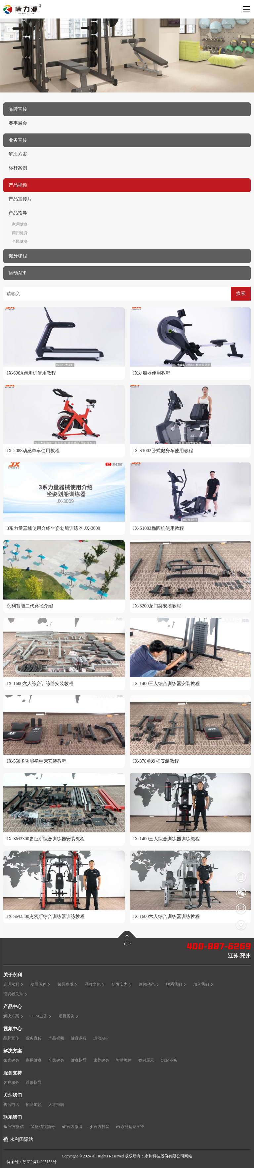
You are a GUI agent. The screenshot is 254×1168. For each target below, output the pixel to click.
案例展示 (146, 1060)
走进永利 (13, 984)
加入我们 (203, 984)
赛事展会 (18, 123)
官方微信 (13, 1126)
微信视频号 (42, 1126)
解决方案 (18, 154)
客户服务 (11, 1082)
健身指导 (79, 1060)
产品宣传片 (20, 199)
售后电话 (11, 1104)
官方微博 (72, 1126)
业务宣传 (34, 1038)
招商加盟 (34, 1104)
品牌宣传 (11, 1038)
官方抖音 (99, 1126)
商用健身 (20, 233)
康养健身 (101, 1060)
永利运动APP (130, 1126)
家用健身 (20, 224)
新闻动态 (149, 984)
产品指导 (18, 212)
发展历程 (40, 984)
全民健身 (20, 241)
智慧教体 (124, 1060)
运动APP (100, 1038)
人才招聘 (56, 1104)
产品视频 (56, 1038)
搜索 (240, 293)
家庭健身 (11, 1060)
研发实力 (122, 984)
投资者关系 (15, 994)
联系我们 (176, 984)
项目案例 (69, 1016)
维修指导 (34, 1082)
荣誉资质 (68, 984)
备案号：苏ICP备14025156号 (32, 1161)
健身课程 (79, 1038)
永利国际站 (21, 1139)
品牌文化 (95, 984)
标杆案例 (18, 167)
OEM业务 (41, 1016)
